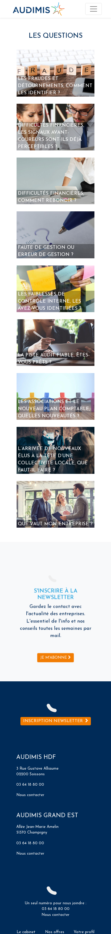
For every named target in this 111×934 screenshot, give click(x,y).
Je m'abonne (55, 647)
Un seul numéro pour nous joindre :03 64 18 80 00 (55, 902)
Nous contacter (30, 795)
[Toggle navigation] (93, 9)
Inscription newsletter (55, 721)
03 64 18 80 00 (30, 785)
